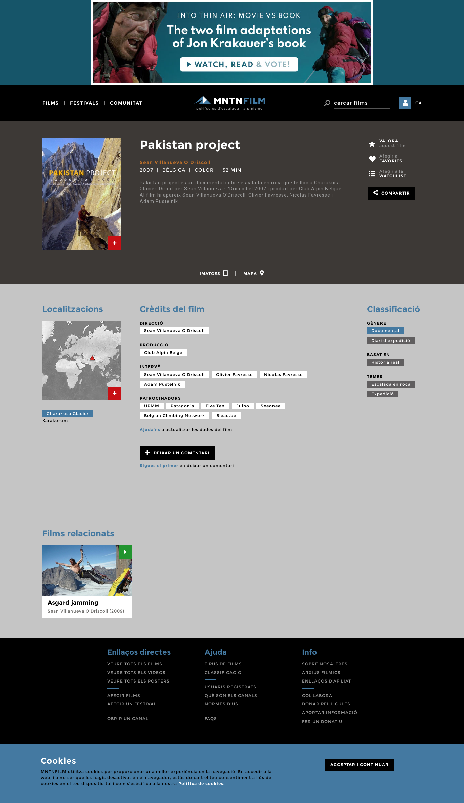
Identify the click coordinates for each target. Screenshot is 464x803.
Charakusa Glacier (68, 413)
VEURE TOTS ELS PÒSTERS (138, 681)
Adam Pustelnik (162, 384)
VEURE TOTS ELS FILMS (134, 663)
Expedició (382, 393)
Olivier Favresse (234, 374)
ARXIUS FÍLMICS (321, 672)
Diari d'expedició (390, 340)
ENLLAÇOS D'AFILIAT (326, 681)
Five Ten (215, 405)
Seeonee (271, 405)
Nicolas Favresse (283, 374)
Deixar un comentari (177, 452)
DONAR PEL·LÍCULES (326, 703)
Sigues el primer (159, 465)
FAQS (211, 718)
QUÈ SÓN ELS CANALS (231, 695)
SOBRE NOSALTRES (325, 663)
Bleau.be (226, 415)
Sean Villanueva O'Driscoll (175, 162)
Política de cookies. (201, 783)
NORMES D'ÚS (221, 703)
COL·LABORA (317, 695)
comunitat (126, 103)
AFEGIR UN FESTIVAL (132, 703)
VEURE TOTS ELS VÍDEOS (136, 672)
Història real (385, 362)
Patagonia (182, 405)
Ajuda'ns (150, 429)
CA (418, 102)
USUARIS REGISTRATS (230, 686)
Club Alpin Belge (163, 352)
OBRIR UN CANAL (128, 718)
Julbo (242, 405)
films (50, 103)
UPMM (151, 405)
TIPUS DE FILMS (223, 663)
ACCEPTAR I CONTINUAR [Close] (359, 764)
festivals (84, 103)
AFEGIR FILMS (123, 695)
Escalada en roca (391, 384)
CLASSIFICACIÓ (223, 672)
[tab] (114, 243)
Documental (385, 330)
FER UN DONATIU (322, 721)
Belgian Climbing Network (174, 415)
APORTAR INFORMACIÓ (329, 712)
